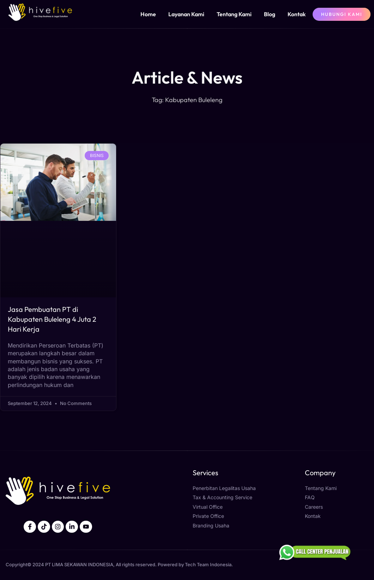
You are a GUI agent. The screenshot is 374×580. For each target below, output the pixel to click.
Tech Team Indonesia (208, 565)
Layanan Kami (186, 14)
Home (148, 14)
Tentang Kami (234, 14)
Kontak (297, 14)
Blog (269, 14)
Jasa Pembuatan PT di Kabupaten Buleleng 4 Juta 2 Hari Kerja (52, 319)
